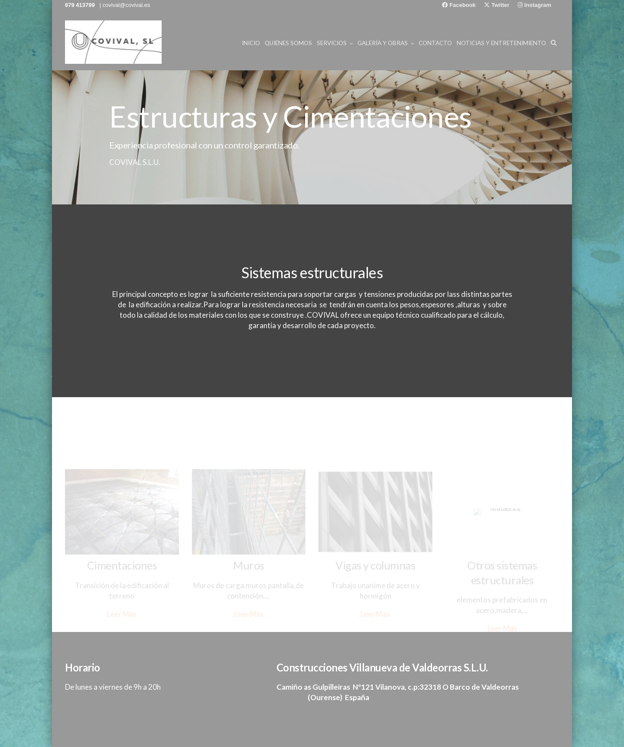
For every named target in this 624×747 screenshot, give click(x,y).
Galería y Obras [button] (386, 42)
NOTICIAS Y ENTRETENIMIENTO (501, 42)
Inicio (251, 42)
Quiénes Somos (288, 42)
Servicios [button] (335, 42)
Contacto (435, 42)
